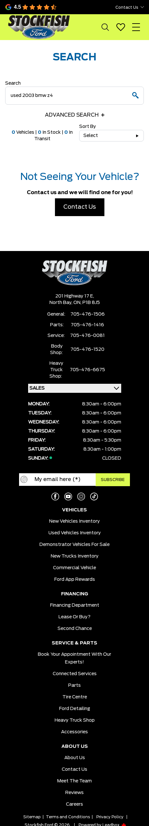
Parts (74, 685)
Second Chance (75, 628)
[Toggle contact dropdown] (142, 7)
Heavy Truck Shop (75, 720)
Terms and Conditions (68, 817)
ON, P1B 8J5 (86, 302)
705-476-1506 (87, 314)
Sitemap (32, 817)
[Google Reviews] (42, 7)
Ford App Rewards (74, 579)
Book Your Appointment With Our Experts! (74, 658)
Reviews (74, 792)
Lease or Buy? (74, 617)
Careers (74, 804)
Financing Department (74, 605)
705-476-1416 (87, 325)
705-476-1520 (87, 349)
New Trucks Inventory (75, 556)
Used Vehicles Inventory (74, 533)
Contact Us (79, 207)
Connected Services (75, 674)
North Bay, (61, 302)
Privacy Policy (109, 817)
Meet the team (74, 781)
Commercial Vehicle (74, 568)
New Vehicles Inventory (74, 521)
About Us (74, 758)
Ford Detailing (74, 708)
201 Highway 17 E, (74, 296)
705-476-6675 (87, 370)
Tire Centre (74, 697)
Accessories (74, 732)
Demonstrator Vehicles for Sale (74, 544)
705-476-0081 (87, 335)
